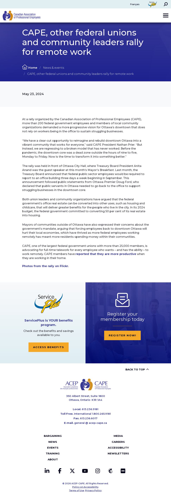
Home (32, 67)
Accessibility (118, 447)
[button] (165, 4)
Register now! (122, 335)
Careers (118, 441)
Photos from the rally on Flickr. (45, 266)
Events (52, 447)
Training (53, 453)
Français (135, 4)
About (53, 459)
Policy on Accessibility (85, 487)
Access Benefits (48, 347)
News (52, 441)
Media (118, 436)
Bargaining (53, 436)
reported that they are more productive (105, 254)
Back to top (135, 369)
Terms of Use (76, 490)
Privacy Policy (93, 490)
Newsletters (118, 453)
